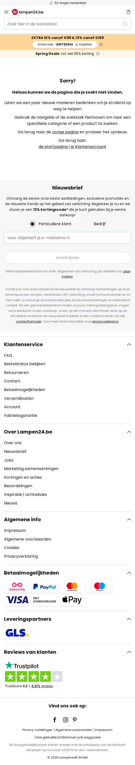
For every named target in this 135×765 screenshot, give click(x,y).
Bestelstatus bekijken (24, 364)
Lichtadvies (36, 494)
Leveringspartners (27, 619)
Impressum (15, 530)
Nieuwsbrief (15, 451)
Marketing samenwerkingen (31, 469)
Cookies (11, 547)
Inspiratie (13, 494)
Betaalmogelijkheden (24, 390)
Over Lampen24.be (28, 431)
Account (12, 407)
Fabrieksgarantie (20, 415)
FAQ (8, 355)
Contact (12, 381)
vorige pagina (65, 132)
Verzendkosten (19, 398)
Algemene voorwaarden (27, 539)
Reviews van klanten (30, 652)
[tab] (67, 380)
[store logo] (30, 12)
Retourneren (16, 372)
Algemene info (22, 519)
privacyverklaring (105, 321)
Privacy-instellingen (38, 730)
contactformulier (28, 321)
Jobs (8, 460)
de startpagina (54, 146)
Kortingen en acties (23, 477)
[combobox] (67, 24)
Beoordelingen (18, 486)
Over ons (13, 443)
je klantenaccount (88, 146)
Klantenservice (23, 344)
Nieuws (10, 503)
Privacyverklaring (21, 556)
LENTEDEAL (65, 44)
